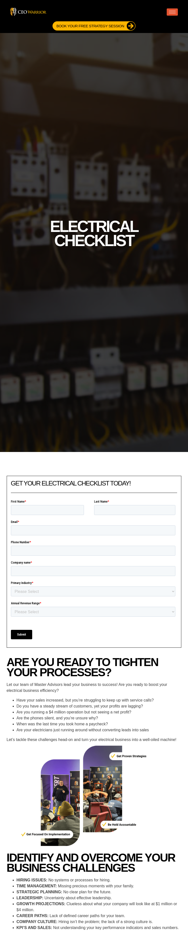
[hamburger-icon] (172, 12)
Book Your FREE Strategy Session (95, 26)
